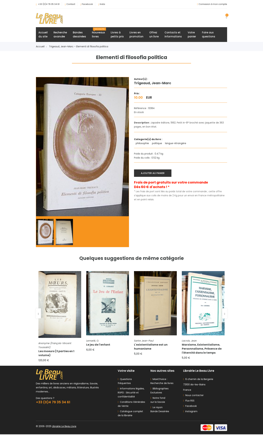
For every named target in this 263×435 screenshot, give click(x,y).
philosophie (143, 143)
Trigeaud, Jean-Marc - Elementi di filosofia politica (78, 46)
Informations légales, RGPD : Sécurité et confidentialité (131, 393)
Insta (102, 4)
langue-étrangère (176, 143)
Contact (70, 4)
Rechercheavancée (60, 34)
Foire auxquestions (208, 34)
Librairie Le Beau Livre (64, 427)
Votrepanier (192, 34)
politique (157, 143)
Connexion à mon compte (213, 4)
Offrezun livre (154, 34)
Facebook (87, 4)
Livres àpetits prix (117, 34)
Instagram (190, 412)
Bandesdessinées (79, 34)
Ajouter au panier (153, 173)
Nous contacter (193, 396)
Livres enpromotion (136, 34)
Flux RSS (188, 401)
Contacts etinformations (173, 34)
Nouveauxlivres (99, 33)
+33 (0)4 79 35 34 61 (49, 4)
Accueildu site (43, 34)
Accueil (41, 46)
